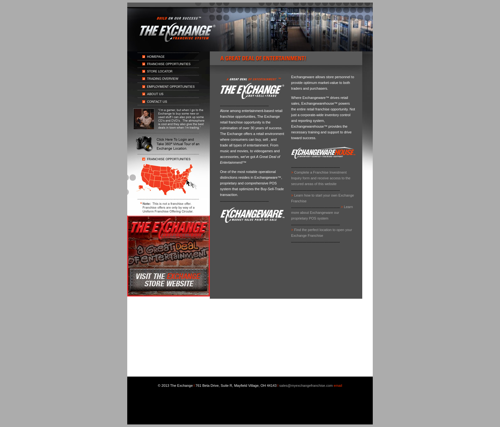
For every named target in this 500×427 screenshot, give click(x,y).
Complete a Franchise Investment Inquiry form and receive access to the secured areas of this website (320, 178)
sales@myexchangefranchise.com (306, 385)
